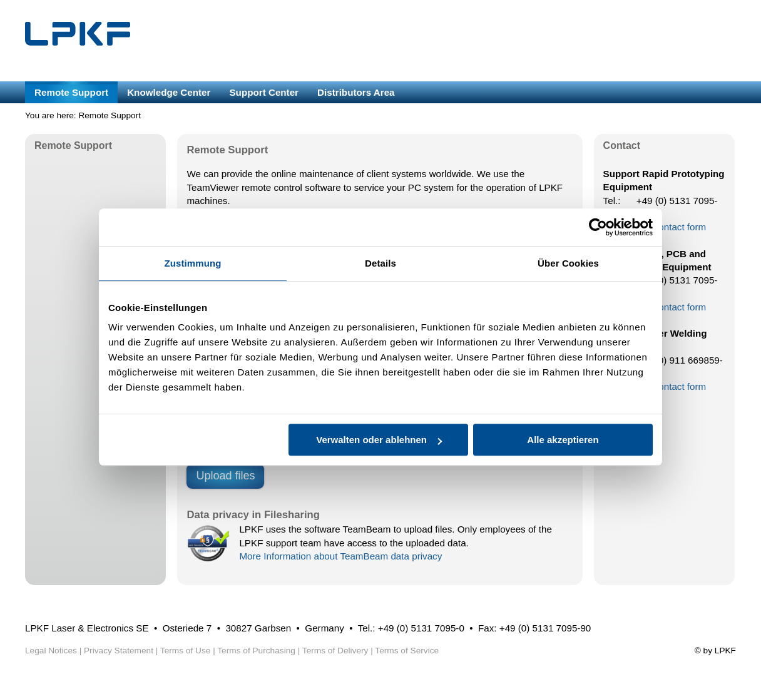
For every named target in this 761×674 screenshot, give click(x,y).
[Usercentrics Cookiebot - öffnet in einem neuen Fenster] (598, 227)
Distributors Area (356, 92)
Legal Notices (51, 650)
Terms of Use (185, 650)
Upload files (225, 475)
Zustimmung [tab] (193, 263)
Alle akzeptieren (562, 439)
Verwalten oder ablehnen (379, 439)
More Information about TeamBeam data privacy (340, 556)
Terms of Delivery (335, 650)
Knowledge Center (168, 92)
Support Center (264, 92)
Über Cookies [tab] (568, 263)
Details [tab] (380, 263)
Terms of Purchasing (256, 650)
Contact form (678, 227)
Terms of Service (407, 650)
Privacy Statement (118, 650)
